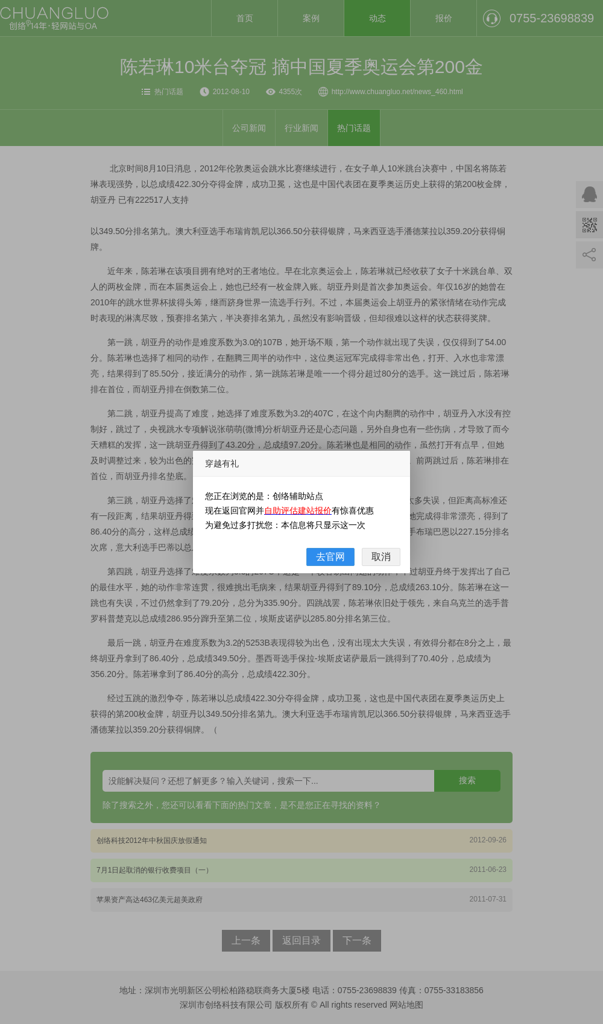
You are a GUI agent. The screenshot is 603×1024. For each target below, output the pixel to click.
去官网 (330, 557)
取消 (381, 557)
